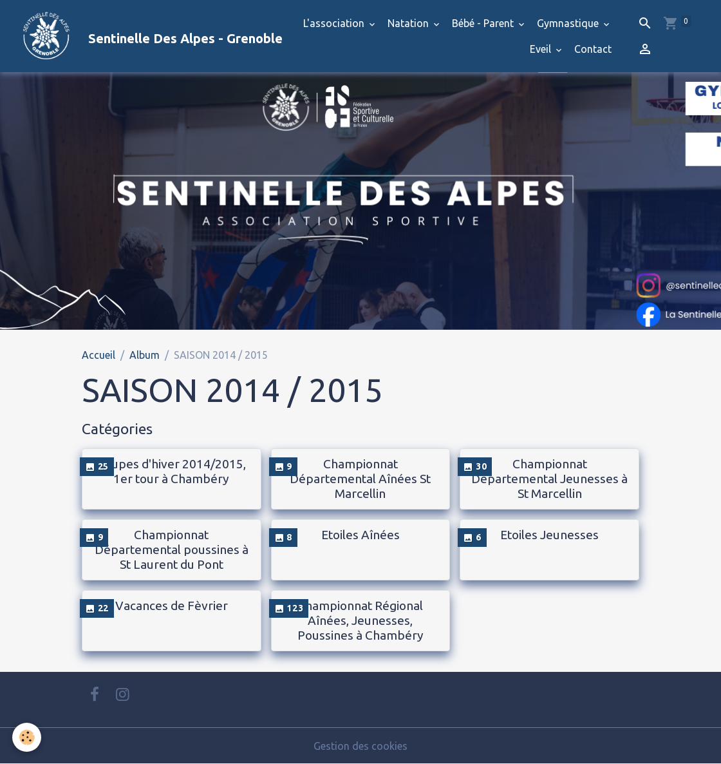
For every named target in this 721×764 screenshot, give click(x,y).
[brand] (129, 36)
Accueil (98, 355)
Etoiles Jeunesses (549, 535)
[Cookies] (27, 737)
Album (144, 355)
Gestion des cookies (360, 746)
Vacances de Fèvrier (171, 605)
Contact (593, 49)
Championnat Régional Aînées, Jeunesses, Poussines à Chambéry (360, 620)
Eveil (542, 49)
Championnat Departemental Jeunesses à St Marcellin (549, 479)
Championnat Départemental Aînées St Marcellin (360, 479)
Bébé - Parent (484, 23)
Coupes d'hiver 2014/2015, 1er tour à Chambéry (171, 471)
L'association (335, 23)
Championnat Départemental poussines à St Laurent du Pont (171, 549)
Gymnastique (569, 23)
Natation (409, 23)
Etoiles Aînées (360, 535)
